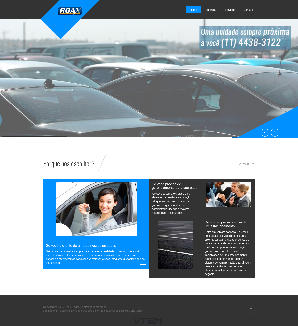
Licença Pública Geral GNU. (126, 310)
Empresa (210, 9)
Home (193, 9)
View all (247, 164)
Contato (248, 9)
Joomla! (47, 310)
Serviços (230, 9)
